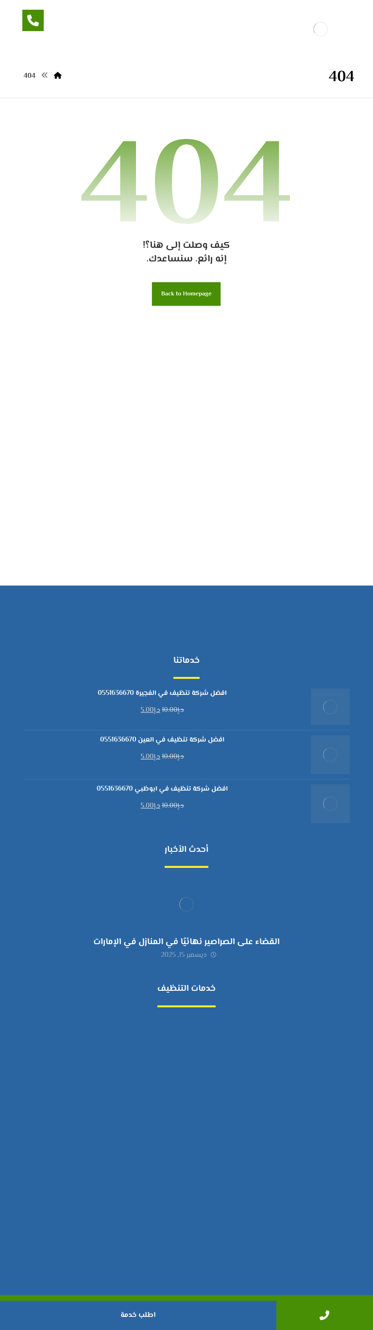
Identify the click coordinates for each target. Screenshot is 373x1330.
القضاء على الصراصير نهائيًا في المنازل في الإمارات (186, 942)
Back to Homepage (186, 294)
